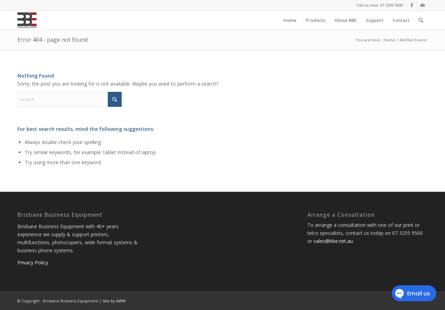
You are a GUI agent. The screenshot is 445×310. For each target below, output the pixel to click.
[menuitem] (290, 20)
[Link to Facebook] (412, 5)
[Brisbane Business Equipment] (27, 20)
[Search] (421, 20)
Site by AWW (114, 300)
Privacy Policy (32, 262)
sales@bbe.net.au (333, 241)
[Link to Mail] (422, 5)
